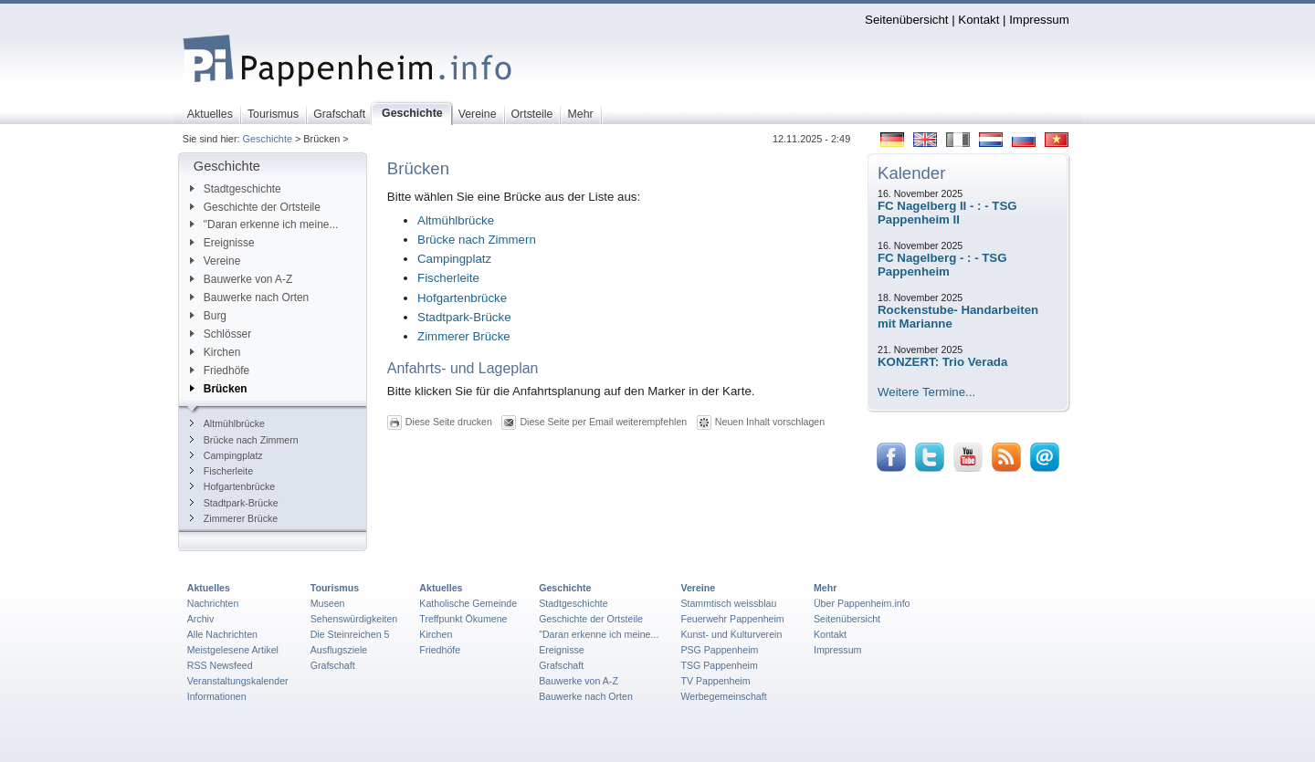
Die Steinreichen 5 (350, 634)
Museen (327, 603)
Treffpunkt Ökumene (463, 618)
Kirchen (215, 352)
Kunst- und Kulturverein (731, 634)
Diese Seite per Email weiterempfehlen (603, 420)
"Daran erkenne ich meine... (264, 224)
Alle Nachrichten (222, 634)
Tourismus (334, 587)
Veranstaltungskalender (238, 680)
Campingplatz (226, 455)
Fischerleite (221, 470)
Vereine (215, 261)
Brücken (218, 388)
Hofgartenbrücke (232, 486)
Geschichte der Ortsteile (255, 207)
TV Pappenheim (715, 680)
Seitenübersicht (906, 19)
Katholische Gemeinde (468, 603)
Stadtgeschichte (235, 189)
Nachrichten (213, 603)
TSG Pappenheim (718, 665)
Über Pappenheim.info (862, 603)
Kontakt (978, 19)
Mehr (825, 587)
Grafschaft (332, 665)
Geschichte (267, 138)
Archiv (200, 618)
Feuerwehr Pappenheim (732, 618)
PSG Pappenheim (719, 649)
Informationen (217, 696)
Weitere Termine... (926, 392)
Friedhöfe (219, 370)
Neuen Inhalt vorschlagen (770, 420)
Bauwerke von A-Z (241, 279)
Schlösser (220, 334)
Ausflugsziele (339, 649)
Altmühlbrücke (227, 423)
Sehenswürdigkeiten (354, 618)
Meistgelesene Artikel (233, 649)
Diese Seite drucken (448, 420)
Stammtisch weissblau (728, 603)
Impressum (1039, 19)
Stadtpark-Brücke (234, 502)
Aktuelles (208, 587)
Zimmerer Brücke (234, 518)
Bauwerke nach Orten (249, 297)
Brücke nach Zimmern (244, 439)
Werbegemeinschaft (723, 696)
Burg (208, 315)
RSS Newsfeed (220, 665)
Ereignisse (222, 242)
